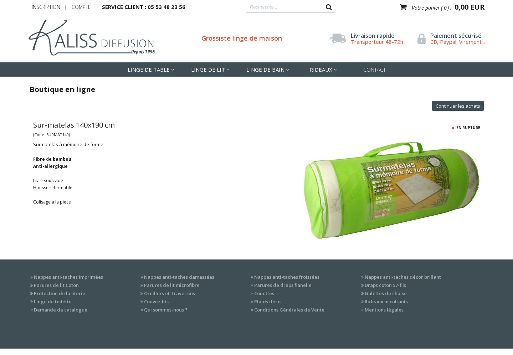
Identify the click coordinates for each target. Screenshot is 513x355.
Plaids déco (267, 301)
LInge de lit (208, 69)
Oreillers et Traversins (169, 293)
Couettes (264, 293)
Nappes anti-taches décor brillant (403, 277)
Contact (374, 69)
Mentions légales (384, 310)
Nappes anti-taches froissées (286, 277)
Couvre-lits (156, 301)
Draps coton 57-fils (385, 285)
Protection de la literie (59, 293)
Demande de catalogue (60, 310)
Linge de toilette (53, 301)
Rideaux (320, 69)
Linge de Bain (265, 69)
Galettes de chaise (386, 293)
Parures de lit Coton (56, 285)
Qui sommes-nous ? (166, 310)
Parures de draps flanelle (283, 285)
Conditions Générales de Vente (289, 310)
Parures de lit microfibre (172, 285)
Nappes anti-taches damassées (179, 277)
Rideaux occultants (386, 301)
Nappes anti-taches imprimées (68, 277)
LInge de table (149, 69)
